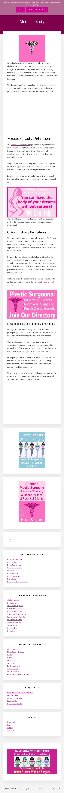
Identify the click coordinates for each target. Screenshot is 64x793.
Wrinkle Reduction (13, 672)
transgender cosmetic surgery (22, 145)
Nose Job (10, 658)
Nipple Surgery (12, 579)
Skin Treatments (12, 669)
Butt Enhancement (13, 666)
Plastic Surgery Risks (14, 649)
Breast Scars (11, 631)
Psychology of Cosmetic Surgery (18, 674)
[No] (61, 7)
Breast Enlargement (14, 565)
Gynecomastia (12, 625)
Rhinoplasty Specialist (14, 698)
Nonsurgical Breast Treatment (17, 582)
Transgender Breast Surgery (16, 614)
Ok (20, 10)
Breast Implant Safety (14, 611)
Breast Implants (12, 562)
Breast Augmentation (14, 559)
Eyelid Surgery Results (14, 704)
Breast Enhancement (14, 576)
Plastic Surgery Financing (15, 652)
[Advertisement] (32, 114)
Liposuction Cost (12, 701)
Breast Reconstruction (14, 568)
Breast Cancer (12, 603)
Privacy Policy (11, 722)
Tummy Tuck (11, 663)
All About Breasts (13, 600)
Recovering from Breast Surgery (18, 617)
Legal (9, 725)
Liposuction (11, 660)
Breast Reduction (13, 573)
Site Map (10, 728)
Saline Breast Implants (15, 606)
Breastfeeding (12, 628)
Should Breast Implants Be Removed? (20, 693)
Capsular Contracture (14, 622)
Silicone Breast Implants (15, 608)
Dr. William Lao (12, 695)
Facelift (9, 655)
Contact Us (10, 730)
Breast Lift (10, 571)
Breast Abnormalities (14, 620)
